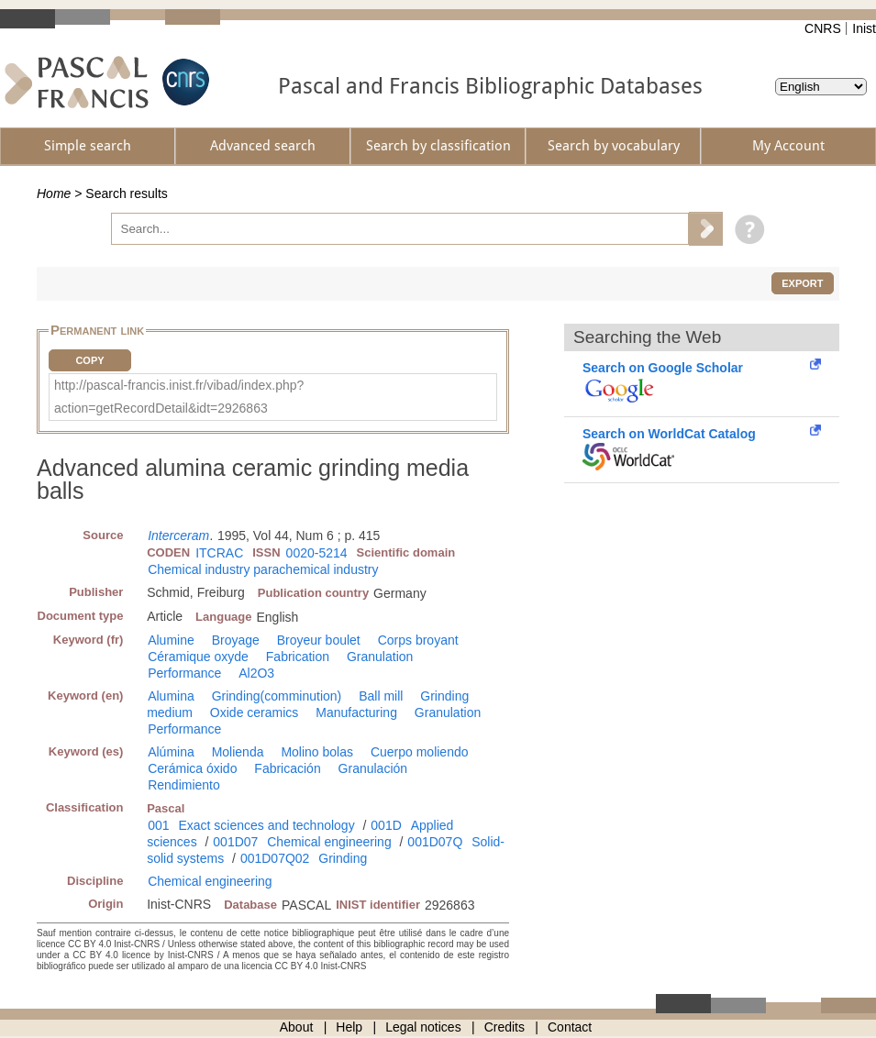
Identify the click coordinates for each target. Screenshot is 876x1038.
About (297, 1027)
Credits (504, 1027)
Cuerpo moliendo (420, 752)
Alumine (171, 640)
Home (54, 193)
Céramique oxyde (198, 656)
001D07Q (434, 841)
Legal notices (423, 1027)
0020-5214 (317, 553)
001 (158, 825)
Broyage (236, 640)
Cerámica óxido (192, 768)
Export (802, 283)
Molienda (238, 752)
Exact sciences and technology (266, 825)
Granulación (373, 768)
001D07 (235, 841)
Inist (864, 28)
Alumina (171, 696)
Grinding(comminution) (277, 696)
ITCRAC (219, 553)
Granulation (380, 656)
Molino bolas (317, 752)
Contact (570, 1027)
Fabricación (287, 768)
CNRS (822, 28)
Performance (184, 673)
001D (386, 825)
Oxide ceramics (254, 712)
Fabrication (297, 656)
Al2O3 (256, 673)
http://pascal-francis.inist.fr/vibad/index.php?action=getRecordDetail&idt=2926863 (179, 396)
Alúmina (171, 752)
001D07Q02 (275, 858)
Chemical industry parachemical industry (263, 569)
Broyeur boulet (318, 640)
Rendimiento (184, 785)
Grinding (342, 858)
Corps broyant (418, 640)
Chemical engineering (329, 841)
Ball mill (381, 696)
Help (349, 1027)
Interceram (178, 535)
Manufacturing (356, 712)
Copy (89, 360)
